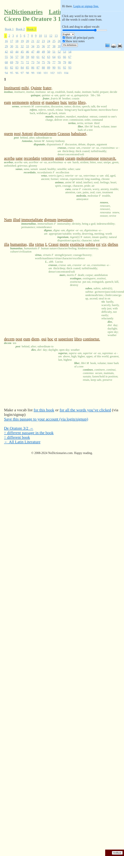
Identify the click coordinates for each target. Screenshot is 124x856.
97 (22, 73)
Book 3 (31, 29)
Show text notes (75, 41)
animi (59, 158)
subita (90, 244)
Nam (8, 219)
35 (38, 46)
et (43, 102)
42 (6, 51)
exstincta (77, 244)
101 (45, 73)
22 (38, 41)
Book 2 (20, 29)
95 (11, 73)
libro (78, 339)
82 (11, 67)
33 (27, 46)
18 (16, 41)
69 (11, 62)
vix (104, 244)
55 (6, 57)
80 (69, 62)
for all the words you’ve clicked (85, 410)
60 (32, 57)
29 (6, 46)
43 (11, 51)
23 (43, 41)
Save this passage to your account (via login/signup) (46, 419)
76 (48, 62)
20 (27, 41)
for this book (44, 410)
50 (48, 51)
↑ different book (17, 437)
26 (59, 41)
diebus (113, 244)
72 (27, 62)
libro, (82, 102)
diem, (35, 339)
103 (59, 73)
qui (44, 339)
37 (48, 46)
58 (22, 57)
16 (6, 41)
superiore (65, 339)
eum (7, 102)
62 (43, 57)
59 (27, 57)
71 (22, 62)
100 (39, 73)
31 (16, 46)
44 (16, 51)
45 (22, 51)
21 (32, 41)
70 (16, 62)
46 (27, 51)
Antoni (27, 133)
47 (32, 51)
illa (6, 244)
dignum (50, 219)
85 (27, 67)
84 (22, 67)
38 (53, 46)
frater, (47, 88)
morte (64, 244)
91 (59, 67)
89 (48, 67)
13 (56, 35)
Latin (56, 11)
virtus (39, 244)
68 (6, 62)
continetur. (91, 339)
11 (45, 35)
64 (53, 57)
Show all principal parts (79, 37)
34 (32, 46)
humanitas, (19, 244)
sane (19, 158)
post (17, 133)
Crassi (53, 244)
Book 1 (9, 29)
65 (59, 57)
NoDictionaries (23, 11)
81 (6, 67)
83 (16, 67)
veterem (47, 158)
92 (64, 67)
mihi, (25, 88)
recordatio (32, 158)
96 (16, 73)
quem (8, 133)
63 (48, 57)
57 (16, 57)
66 (64, 57)
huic (63, 102)
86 (32, 67)
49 (43, 51)
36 (43, 46)
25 (53, 41)
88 (43, 67)
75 (43, 62)
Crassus (64, 133)
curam (70, 158)
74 (38, 62)
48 (38, 51)
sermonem (20, 102)
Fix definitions (69, 45)
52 (59, 51)
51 (53, 51)
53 (64, 51)
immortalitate (32, 219)
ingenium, (65, 219)
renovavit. (108, 158)
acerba (9, 158)
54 (69, 51)
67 (69, 57)
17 (11, 41)
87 (38, 67)
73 (32, 62)
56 (11, 57)
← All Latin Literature (22, 442)
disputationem (45, 133)
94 (6, 73)
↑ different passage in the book (29, 433)
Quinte (36, 88)
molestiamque (87, 158)
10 (40, 35)
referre (35, 102)
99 (32, 73)
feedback (117, 852)
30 (11, 46)
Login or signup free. (86, 6)
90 (53, 67)
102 (52, 73)
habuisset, (79, 133)
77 (53, 62)
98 (27, 73)
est (98, 244)
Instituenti (12, 88)
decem (9, 339)
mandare (52, 102)
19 (22, 41)
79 (64, 62)
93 (69, 67)
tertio (72, 102)
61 (38, 57)
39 (59, 46)
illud (16, 219)
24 (48, 41)
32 (22, 46)
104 (66, 73)
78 (59, 62)
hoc (50, 339)
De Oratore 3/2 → (18, 428)
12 (50, 35)
